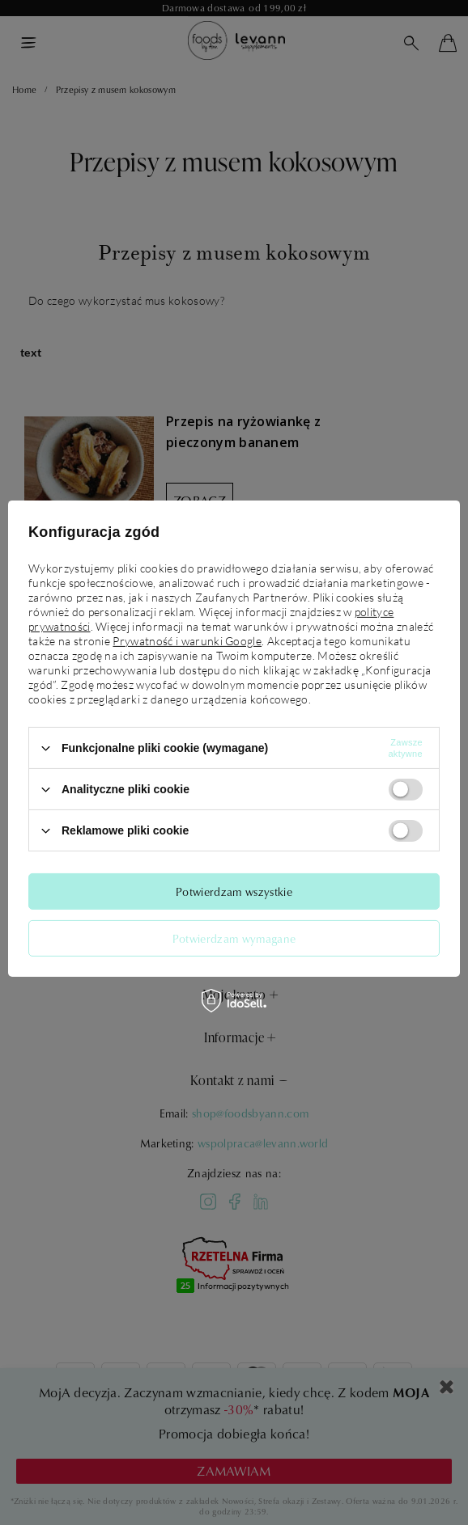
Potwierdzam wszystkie (234, 890)
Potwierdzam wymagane (234, 937)
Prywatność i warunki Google (187, 641)
